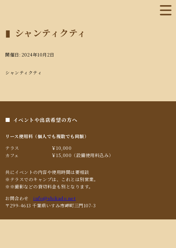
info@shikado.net (54, 198)
